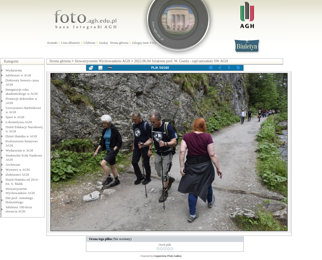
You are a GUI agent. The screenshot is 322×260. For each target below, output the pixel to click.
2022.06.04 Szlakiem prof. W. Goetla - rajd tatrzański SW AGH (181, 61)
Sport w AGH (15, 117)
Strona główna (119, 43)
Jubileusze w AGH (18, 75)
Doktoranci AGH (17, 174)
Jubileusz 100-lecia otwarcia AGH (19, 209)
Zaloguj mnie (140, 43)
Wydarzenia (14, 70)
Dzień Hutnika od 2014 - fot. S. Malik (22, 182)
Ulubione (89, 43)
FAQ (153, 43)
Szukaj (103, 43)
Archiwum (13, 165)
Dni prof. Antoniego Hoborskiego (19, 200)
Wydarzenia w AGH (19, 150)
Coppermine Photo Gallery (167, 256)
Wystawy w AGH (18, 169)
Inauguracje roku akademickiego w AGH (22, 91)
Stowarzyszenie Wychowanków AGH (20, 191)
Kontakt (52, 43)
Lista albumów (70, 43)
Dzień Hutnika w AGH (21, 136)
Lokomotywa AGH (19, 122)
